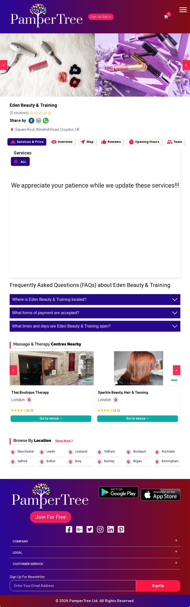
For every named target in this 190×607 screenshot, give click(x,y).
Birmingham (166, 461)
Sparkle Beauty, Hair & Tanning (123, 392)
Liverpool (77, 452)
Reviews (111, 142)
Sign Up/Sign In (101, 17)
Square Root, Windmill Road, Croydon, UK (45, 129)
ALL (20, 162)
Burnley (106, 461)
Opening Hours (144, 142)
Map (86, 142)
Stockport (136, 452)
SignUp (158, 586)
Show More (64, 440)
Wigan (134, 461)
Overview (61, 142)
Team (174, 142)
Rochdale (164, 452)
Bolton (47, 461)
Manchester (22, 452)
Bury (74, 461)
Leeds (47, 452)
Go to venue (51, 418)
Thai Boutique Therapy (30, 392)
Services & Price (26, 142)
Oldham (106, 452)
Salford (18, 461)
